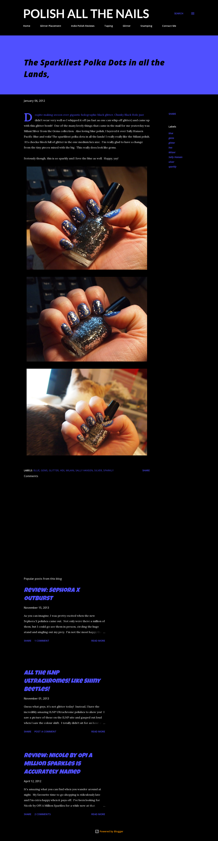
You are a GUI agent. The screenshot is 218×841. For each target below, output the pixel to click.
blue (171, 133)
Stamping (146, 25)
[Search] (178, 13)
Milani (172, 152)
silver (171, 161)
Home (26, 25)
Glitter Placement (50, 25)
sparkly (172, 166)
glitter (172, 142)
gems (171, 138)
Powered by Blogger (109, 831)
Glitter (127, 25)
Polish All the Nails (86, 13)
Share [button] (172, 113)
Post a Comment (45, 731)
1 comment (41, 640)
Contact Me (169, 25)
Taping (108, 25)
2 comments (42, 814)
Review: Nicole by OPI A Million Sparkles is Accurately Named (58, 764)
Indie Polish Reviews (82, 25)
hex (170, 147)
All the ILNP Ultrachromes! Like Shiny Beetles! (62, 681)
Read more (98, 640)
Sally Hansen (175, 157)
